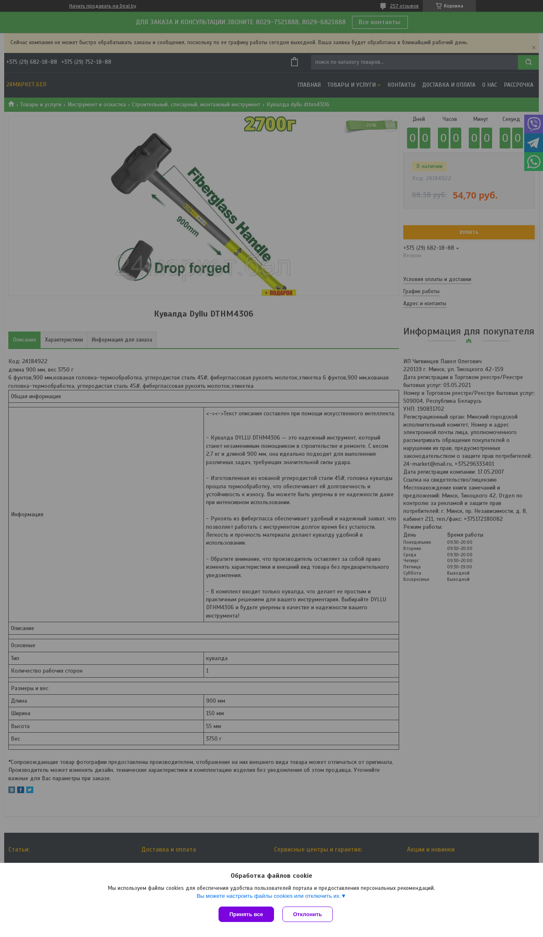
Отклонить (307, 914)
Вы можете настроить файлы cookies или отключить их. (268, 896)
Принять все (246, 914)
